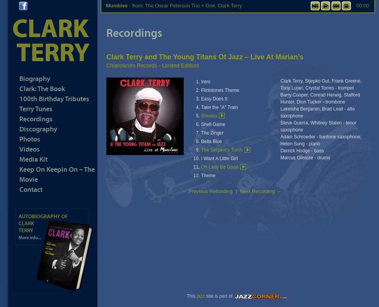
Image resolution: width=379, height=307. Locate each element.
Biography (34, 78)
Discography (38, 128)
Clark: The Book (42, 88)
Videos (29, 149)
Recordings (36, 118)
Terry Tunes (36, 108)
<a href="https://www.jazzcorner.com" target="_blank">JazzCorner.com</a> (262, 296)
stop (346, 5)
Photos (29, 139)
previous (315, 5)
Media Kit (33, 159)
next (336, 5)
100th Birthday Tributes (54, 98)
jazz (200, 296)
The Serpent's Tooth (221, 150)
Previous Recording (207, 191)
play (325, 5)
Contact (31, 189)
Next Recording (260, 191)
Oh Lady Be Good (219, 167)
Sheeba (209, 116)
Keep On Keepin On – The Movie (57, 174)
